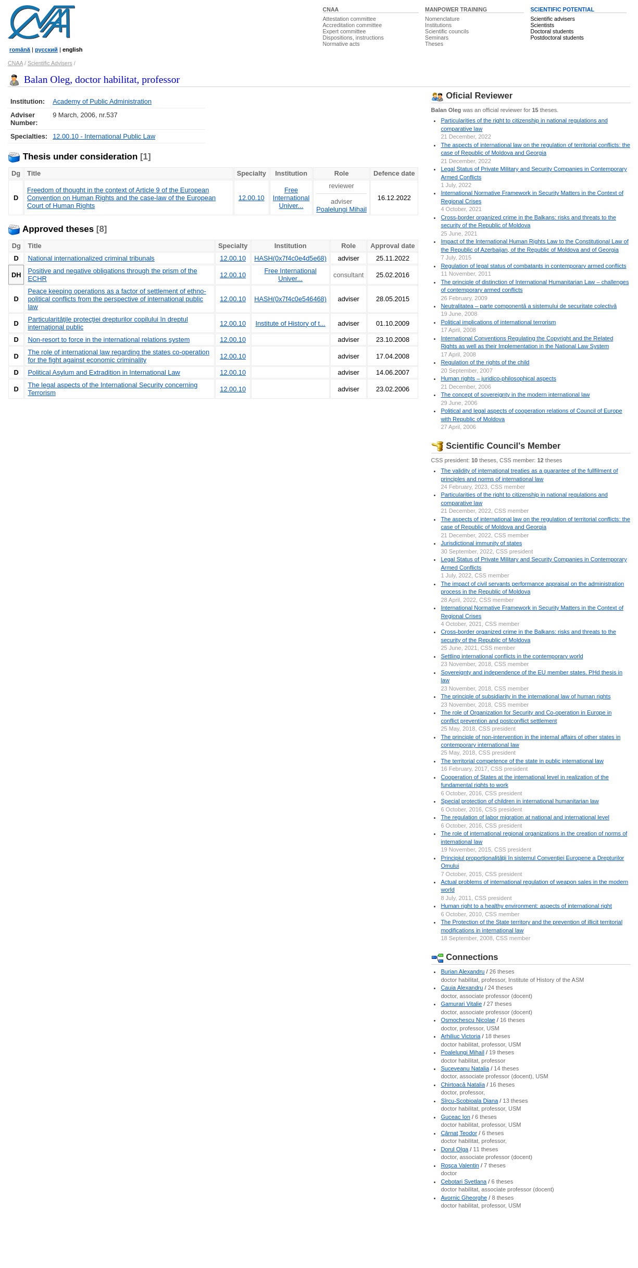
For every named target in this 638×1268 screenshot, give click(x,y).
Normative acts (341, 44)
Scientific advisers (552, 19)
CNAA (331, 9)
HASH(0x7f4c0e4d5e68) (290, 258)
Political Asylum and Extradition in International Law (104, 372)
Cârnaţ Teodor (459, 1133)
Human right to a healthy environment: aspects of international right (526, 906)
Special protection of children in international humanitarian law (519, 801)
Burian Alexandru (462, 971)
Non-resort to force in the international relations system (109, 339)
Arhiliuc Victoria (460, 1036)
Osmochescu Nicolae (468, 1020)
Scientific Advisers (50, 63)
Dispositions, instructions (353, 37)
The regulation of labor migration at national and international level (525, 817)
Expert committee (344, 31)
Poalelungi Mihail (341, 209)
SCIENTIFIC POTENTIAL (562, 9)
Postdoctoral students (556, 37)
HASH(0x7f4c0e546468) (290, 299)
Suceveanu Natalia (465, 1068)
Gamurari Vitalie (461, 1004)
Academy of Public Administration (102, 101)
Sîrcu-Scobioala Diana (469, 1101)
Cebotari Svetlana (463, 1181)
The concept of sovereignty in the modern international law (515, 394)
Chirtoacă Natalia (463, 1084)
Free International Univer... (291, 198)
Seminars (436, 37)
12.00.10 (252, 198)
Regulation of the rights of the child (485, 362)
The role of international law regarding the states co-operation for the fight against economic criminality (118, 356)
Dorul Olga (454, 1149)
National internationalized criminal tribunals (91, 258)
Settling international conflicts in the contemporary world (512, 656)
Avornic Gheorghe (464, 1198)
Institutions (438, 25)
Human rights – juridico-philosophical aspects (498, 378)
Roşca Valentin (460, 1165)
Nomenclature (442, 19)
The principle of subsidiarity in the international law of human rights (525, 696)
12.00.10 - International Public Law (104, 136)
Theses (434, 44)
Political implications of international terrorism (498, 322)
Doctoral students (551, 31)
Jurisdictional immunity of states (481, 543)
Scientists (542, 25)
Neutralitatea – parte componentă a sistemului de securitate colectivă (529, 306)
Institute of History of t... (290, 323)
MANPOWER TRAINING (456, 9)
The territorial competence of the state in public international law (522, 761)
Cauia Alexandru (462, 987)
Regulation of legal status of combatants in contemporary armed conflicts (533, 266)
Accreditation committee (352, 25)
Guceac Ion (455, 1117)
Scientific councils (447, 31)
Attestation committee (349, 19)
